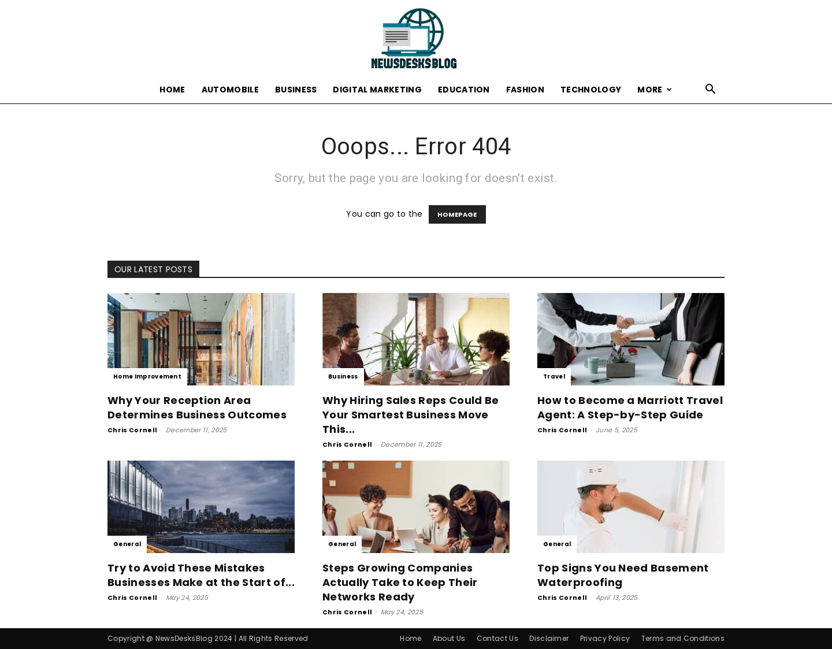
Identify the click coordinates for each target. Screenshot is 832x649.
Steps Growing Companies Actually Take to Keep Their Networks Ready (400, 582)
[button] (711, 90)
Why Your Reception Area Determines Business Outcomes (197, 407)
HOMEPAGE (457, 214)
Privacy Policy (605, 638)
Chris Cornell (132, 430)
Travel (554, 376)
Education (464, 89)
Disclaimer (549, 638)
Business (296, 89)
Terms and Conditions (683, 638)
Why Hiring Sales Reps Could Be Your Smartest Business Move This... (410, 414)
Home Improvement (147, 376)
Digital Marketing (377, 89)
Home (172, 89)
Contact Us (497, 638)
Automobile (230, 89)
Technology (590, 89)
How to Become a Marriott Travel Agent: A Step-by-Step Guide (630, 407)
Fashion (525, 89)
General (127, 544)
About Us (449, 638)
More (654, 89)
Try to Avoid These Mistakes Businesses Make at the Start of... (201, 575)
